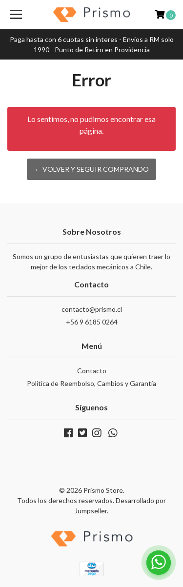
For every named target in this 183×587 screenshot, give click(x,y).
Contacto (91, 370)
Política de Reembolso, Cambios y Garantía (91, 383)
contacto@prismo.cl (91, 309)
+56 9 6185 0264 (92, 322)
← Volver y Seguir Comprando (91, 169)
